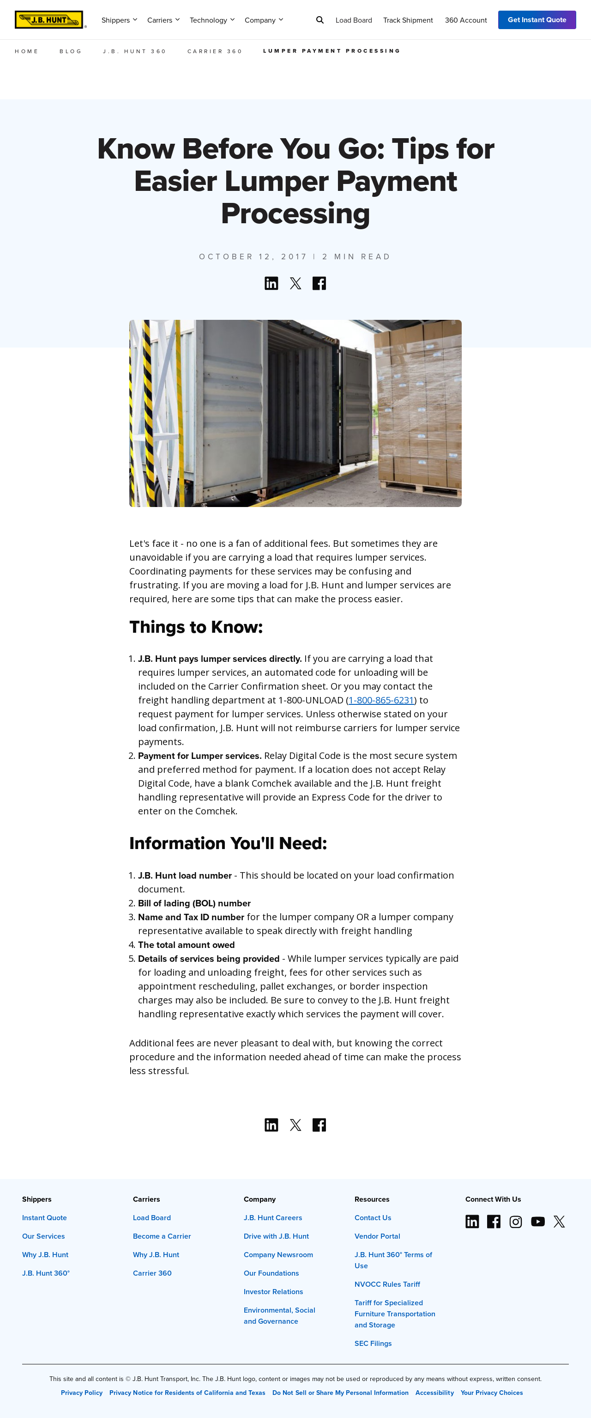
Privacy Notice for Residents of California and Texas (187, 1392)
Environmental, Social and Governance (279, 1315)
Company (264, 20)
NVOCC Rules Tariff (387, 1284)
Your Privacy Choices (492, 1392)
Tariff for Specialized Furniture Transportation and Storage (395, 1313)
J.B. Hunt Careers (273, 1217)
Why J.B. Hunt (45, 1254)
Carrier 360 (152, 1273)
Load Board (354, 20)
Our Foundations (271, 1273)
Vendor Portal (377, 1236)
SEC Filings (373, 1343)
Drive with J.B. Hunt (276, 1236)
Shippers (119, 20)
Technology (212, 20)
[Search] (320, 20)
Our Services (43, 1236)
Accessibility (434, 1392)
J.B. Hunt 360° (46, 1273)
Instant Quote (44, 1217)
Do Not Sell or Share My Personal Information (340, 1392)
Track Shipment (408, 20)
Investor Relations (273, 1291)
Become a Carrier (162, 1236)
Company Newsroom (278, 1254)
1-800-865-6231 (381, 700)
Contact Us (373, 1217)
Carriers (163, 20)
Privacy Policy (82, 1392)
